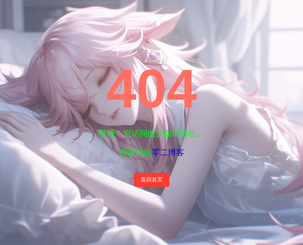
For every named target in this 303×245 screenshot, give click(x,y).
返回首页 (152, 179)
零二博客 (168, 152)
